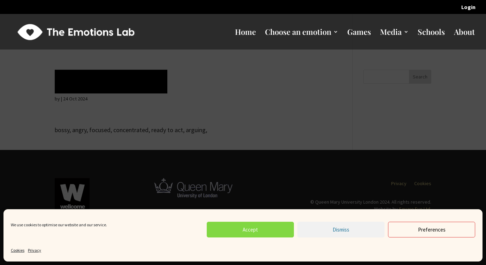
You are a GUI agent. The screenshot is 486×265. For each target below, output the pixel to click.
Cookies (17, 250)
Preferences (432, 229)
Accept (250, 229)
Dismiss (341, 229)
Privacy (34, 250)
